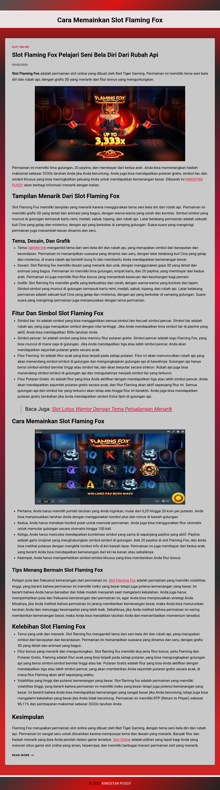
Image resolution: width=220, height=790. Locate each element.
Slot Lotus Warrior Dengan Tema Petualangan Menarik (112, 409)
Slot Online (121, 739)
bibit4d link (37, 248)
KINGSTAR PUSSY (116, 783)
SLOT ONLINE (20, 47)
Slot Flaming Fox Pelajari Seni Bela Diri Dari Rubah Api (85, 54)
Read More (23, 755)
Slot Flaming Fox (122, 580)
